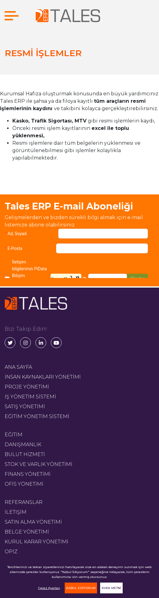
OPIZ (11, 551)
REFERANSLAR (24, 502)
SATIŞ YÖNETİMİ (25, 406)
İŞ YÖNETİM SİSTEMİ (30, 397)
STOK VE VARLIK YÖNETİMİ (38, 464)
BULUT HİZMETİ (25, 454)
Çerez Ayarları (49, 588)
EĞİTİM (13, 435)
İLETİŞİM (15, 512)
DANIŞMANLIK (23, 444)
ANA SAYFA (18, 367)
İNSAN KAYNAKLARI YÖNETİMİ (43, 377)
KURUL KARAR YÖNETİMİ (36, 542)
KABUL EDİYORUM (81, 588)
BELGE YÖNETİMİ (27, 532)
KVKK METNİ (111, 588)
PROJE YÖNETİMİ (27, 387)
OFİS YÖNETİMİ (24, 484)
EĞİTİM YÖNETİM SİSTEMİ (37, 416)
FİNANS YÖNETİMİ (28, 474)
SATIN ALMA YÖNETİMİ (33, 522)
